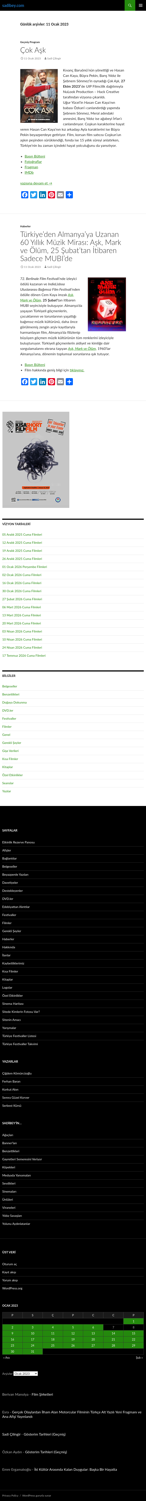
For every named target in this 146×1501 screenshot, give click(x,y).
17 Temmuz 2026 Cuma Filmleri (24, 655)
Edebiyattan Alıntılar (16, 907)
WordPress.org (12, 1288)
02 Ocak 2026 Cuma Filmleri (21, 575)
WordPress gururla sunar (36, 1495)
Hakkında (8, 947)
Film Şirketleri (42, 1394)
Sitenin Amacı (11, 1020)
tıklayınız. (77, 370)
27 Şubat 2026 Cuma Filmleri (22, 599)
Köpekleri (8, 1167)
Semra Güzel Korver (15, 1097)
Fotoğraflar (33, 161)
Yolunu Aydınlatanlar (16, 1224)
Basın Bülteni (35, 156)
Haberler (25, 226)
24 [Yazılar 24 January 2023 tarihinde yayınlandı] (32, 1345)
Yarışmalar (9, 1028)
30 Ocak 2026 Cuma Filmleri (21, 591)
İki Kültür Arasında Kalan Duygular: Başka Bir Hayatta (75, 1469)
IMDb (29, 172)
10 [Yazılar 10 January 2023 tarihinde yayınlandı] (32, 1333)
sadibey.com (13, 5)
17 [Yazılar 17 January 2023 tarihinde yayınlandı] (32, 1339)
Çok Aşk (33, 49)
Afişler (6, 850)
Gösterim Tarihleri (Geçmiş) (45, 1434)
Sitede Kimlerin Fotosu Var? (21, 1012)
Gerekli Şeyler (11, 743)
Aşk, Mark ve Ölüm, (82, 348)
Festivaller (9, 718)
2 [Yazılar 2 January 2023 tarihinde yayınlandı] (12, 1327)
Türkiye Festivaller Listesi (19, 1036)
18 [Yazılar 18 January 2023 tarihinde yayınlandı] (52, 1339)
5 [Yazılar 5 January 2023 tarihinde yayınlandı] (73, 1327)
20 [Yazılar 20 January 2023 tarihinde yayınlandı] (93, 1339)
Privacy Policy (10, 1495)
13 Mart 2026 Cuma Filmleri (21, 615)
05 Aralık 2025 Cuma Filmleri (22, 534)
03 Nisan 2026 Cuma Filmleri (22, 631)
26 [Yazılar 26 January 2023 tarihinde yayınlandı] (73, 1345)
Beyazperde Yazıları (15, 874)
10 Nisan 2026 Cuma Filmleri (22, 639)
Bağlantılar (9, 858)
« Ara (6, 1357)
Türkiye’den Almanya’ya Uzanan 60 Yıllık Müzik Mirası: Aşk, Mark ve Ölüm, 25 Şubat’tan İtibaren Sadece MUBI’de (70, 246)
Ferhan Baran (11, 1081)
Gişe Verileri (10, 751)
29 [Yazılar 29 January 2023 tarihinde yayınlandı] (133, 1345)
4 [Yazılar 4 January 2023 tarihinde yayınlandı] (53, 1327)
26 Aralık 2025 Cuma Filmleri (22, 559)
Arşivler (7, 1373)
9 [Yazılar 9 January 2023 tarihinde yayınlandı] (12, 1333)
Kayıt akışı (9, 1272)
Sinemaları (9, 1191)
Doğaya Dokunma (14, 702)
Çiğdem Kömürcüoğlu (17, 1073)
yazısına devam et (36, 183)
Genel (6, 734)
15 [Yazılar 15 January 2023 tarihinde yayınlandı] (133, 1333)
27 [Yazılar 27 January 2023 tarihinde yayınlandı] (93, 1345)
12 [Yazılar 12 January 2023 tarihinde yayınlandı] (73, 1333)
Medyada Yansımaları (16, 1175)
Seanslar (8, 783)
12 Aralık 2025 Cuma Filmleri (22, 542)
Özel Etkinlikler (12, 775)
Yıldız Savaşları (12, 1215)
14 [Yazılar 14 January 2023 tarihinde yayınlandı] (113, 1333)
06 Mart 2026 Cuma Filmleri (21, 607)
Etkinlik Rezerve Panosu (18, 842)
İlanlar (6, 955)
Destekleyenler (12, 890)
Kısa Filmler (10, 759)
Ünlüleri (7, 1199)
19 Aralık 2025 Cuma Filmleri (22, 550)
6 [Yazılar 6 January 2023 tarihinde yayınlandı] (93, 1327)
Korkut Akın (10, 1089)
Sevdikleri (8, 1183)
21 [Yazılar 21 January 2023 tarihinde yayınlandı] (113, 1339)
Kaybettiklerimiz (13, 963)
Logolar (7, 987)
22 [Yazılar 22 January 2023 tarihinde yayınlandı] (133, 1339)
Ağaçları (7, 1135)
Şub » (139, 1357)
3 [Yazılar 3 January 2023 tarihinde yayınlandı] (33, 1327)
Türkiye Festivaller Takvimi (20, 1044)
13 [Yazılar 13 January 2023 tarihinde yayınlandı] (93, 1333)
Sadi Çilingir (54, 58)
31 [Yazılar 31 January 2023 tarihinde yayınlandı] (32, 1351)
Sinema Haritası (12, 1003)
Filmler (7, 726)
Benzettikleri (10, 694)
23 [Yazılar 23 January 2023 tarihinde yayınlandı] (12, 1345)
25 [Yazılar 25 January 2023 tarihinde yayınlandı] (52, 1345)
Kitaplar (7, 767)
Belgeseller (9, 686)
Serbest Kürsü (11, 1105)
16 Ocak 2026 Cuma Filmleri (21, 583)
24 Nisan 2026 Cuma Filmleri (22, 647)
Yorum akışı (10, 1280)
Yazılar (6, 791)
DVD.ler (7, 710)
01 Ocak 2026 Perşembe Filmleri (24, 567)
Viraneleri (8, 1207)
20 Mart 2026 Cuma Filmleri (21, 623)
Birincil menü (140, 5)
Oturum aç (9, 1264)
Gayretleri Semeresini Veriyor (22, 1159)
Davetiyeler (10, 882)
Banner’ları (9, 1143)
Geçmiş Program (30, 42)
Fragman (31, 167)
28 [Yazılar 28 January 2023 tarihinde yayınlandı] (113, 1345)
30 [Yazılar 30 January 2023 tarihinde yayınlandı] (12, 1351)
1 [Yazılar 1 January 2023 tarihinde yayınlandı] (133, 1321)
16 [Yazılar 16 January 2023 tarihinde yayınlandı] (12, 1339)
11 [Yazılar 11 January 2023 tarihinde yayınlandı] (52, 1333)
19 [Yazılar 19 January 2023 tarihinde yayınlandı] (73, 1339)
